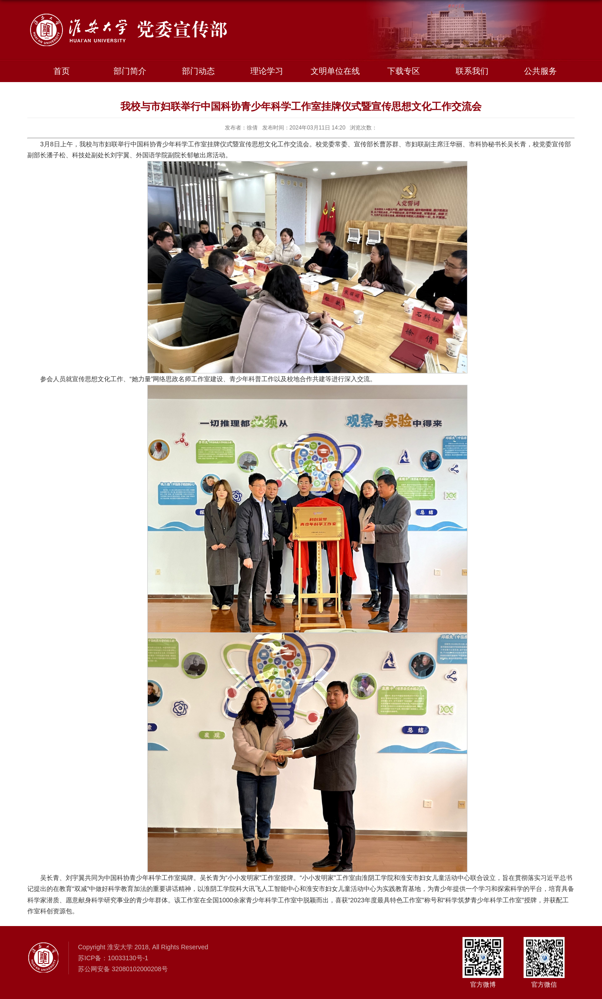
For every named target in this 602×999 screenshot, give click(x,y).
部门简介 (130, 71)
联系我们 (472, 71)
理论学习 (266, 71)
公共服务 (540, 71)
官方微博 (483, 984)
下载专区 (403, 71)
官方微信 (544, 984)
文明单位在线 (335, 71)
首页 (61, 71)
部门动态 (198, 71)
